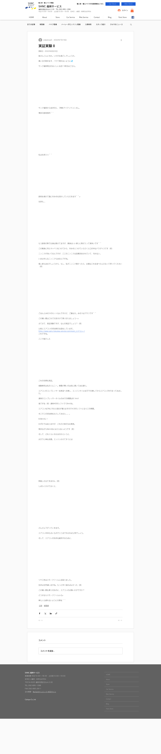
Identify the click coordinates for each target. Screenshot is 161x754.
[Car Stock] (112, 4)
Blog (107, 704)
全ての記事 (31, 24)
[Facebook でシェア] (39, 613)
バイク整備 (53, 24)
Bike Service (110, 694)
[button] (132, 10)
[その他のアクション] (121, 40)
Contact (108, 699)
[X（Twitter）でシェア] (45, 613)
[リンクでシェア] (56, 613)
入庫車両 (88, 24)
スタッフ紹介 (100, 24)
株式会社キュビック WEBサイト (44, 692)
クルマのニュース (116, 24)
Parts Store (109, 708)
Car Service (109, 689)
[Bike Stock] (128, 4)
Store (107, 684)
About (108, 679)
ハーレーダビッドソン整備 (70, 24)
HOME (108, 674)
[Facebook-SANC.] (133, 17)
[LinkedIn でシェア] (51, 613)
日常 (40, 605)
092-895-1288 (34, 685)
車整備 (42, 24)
